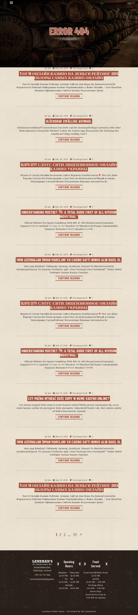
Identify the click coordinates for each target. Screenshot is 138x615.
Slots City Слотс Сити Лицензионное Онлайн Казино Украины (69, 166)
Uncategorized (80, 68)
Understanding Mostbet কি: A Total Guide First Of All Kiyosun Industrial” (69, 214)
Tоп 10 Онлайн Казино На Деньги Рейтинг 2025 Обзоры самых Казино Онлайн (69, 75)
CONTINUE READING (69, 96)
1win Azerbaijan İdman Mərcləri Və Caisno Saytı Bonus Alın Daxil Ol (68, 260)
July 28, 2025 (61, 68)
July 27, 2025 (62, 298)
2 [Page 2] (60, 534)
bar (49, 68)
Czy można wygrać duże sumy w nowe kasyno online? (68, 398)
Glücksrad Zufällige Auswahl (69, 121)
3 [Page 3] (65, 534)
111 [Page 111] (75, 534)
